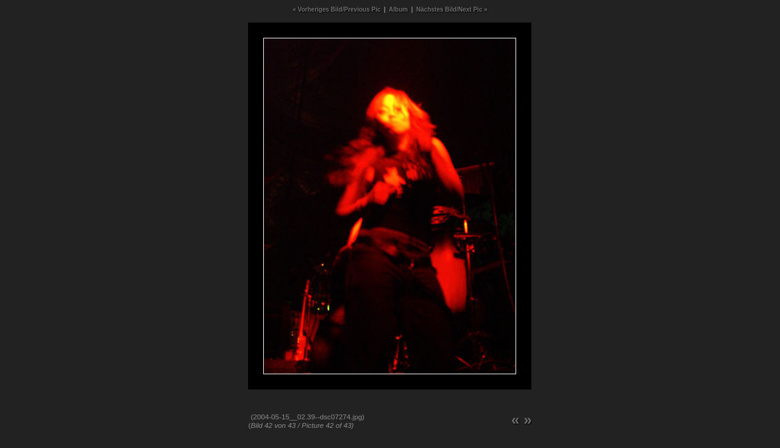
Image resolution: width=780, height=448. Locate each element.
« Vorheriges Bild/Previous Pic (336, 9)
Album (398, 9)
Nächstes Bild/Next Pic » (452, 9)
